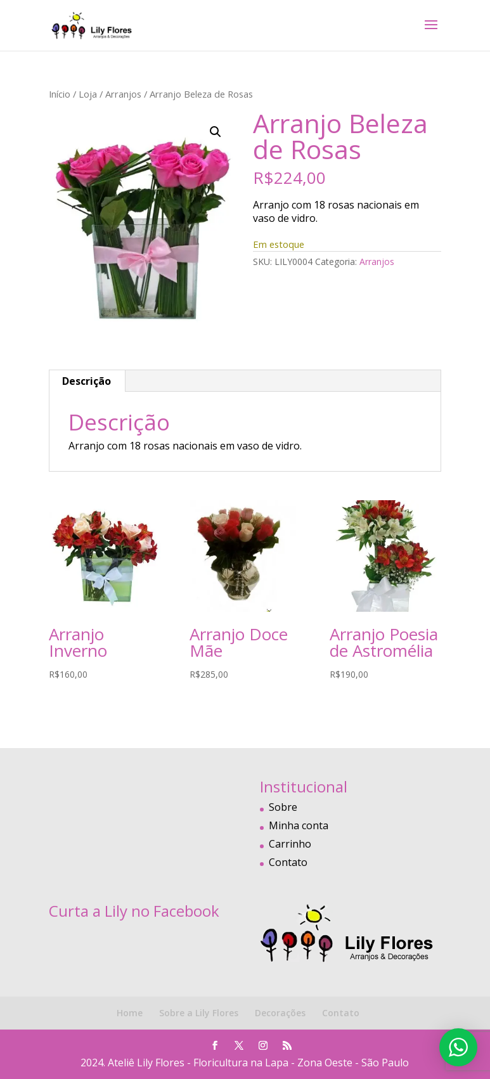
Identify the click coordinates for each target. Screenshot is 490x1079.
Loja (88, 93)
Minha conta (298, 825)
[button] (215, 131)
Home (130, 1013)
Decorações (280, 1013)
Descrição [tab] (86, 381)
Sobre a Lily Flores (198, 1013)
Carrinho (290, 844)
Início (59, 93)
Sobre (283, 807)
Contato (288, 862)
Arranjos (123, 93)
